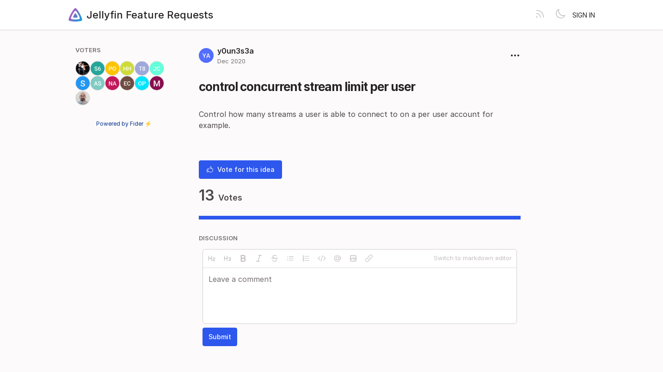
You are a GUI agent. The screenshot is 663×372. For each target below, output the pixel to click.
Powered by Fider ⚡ (124, 123)
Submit (220, 337)
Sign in (583, 15)
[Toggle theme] (560, 15)
